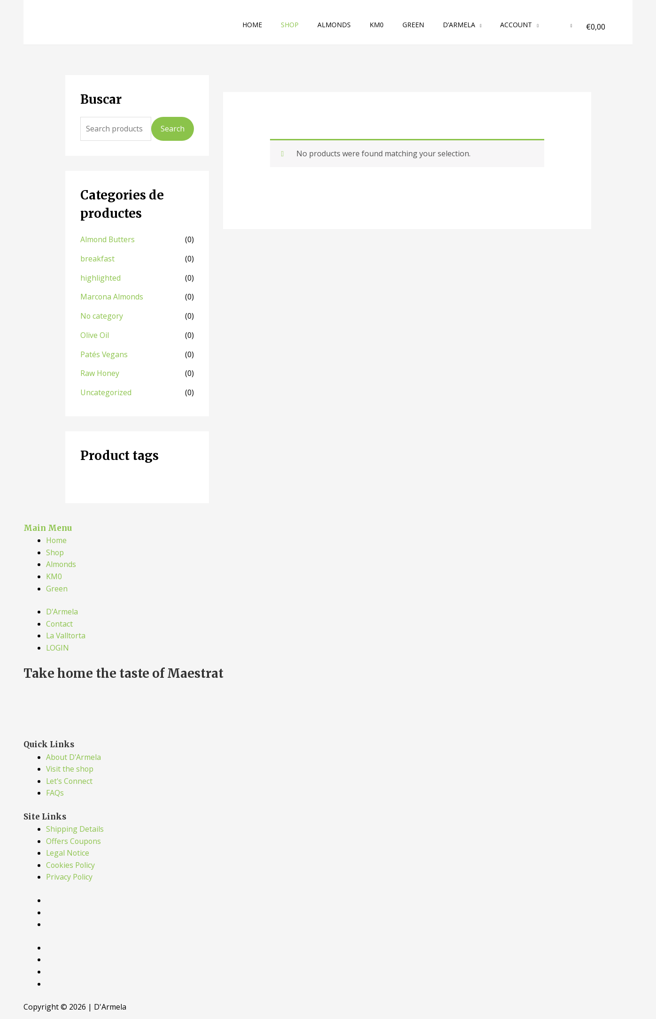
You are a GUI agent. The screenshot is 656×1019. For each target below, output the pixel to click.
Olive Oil (94, 333)
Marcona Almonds (112, 296)
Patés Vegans (104, 352)
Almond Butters (108, 239)
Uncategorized (106, 389)
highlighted (100, 277)
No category (102, 314)
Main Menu (47, 525)
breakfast (97, 258)
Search (173, 128)
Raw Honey (100, 371)
